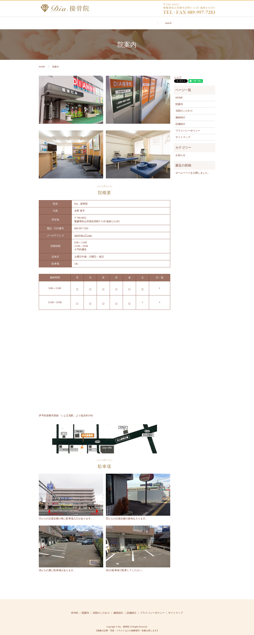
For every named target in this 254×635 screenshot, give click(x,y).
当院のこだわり (117, 21)
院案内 (90, 21)
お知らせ (180, 152)
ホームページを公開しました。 (193, 169)
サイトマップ (183, 134)
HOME (67, 21)
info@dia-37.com (83, 232)
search (193, 21)
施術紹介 (145, 21)
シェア (178, 74)
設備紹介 (170, 21)
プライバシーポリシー (188, 127)
